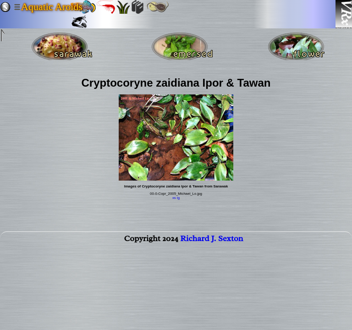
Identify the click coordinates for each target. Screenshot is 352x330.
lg (178, 198)
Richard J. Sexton (211, 240)
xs (174, 198)
